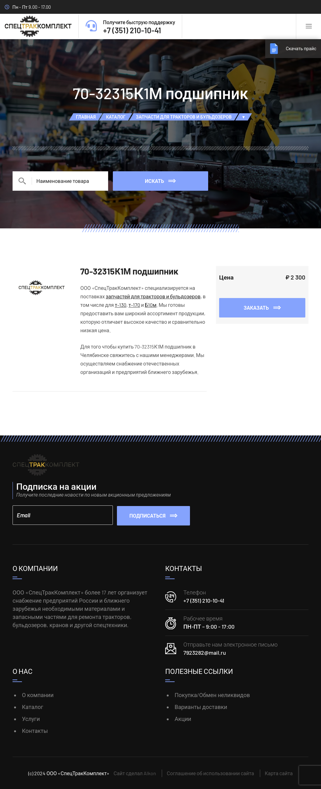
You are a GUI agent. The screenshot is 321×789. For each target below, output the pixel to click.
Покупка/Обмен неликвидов (212, 694)
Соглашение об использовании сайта (210, 773)
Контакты (35, 730)
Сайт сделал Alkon (134, 773)
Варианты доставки (201, 706)
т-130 (120, 305)
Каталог (32, 706)
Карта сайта (279, 773)
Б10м (150, 305)
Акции (183, 718)
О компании (38, 694)
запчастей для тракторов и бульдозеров (153, 296)
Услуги (31, 718)
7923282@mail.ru (204, 652)
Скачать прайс (299, 48)
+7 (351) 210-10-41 (203, 600)
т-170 (134, 305)
